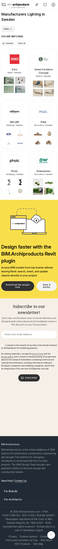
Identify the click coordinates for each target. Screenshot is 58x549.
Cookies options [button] (28, 536)
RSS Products (22, 543)
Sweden (8, 43)
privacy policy (7, 357)
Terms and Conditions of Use (22, 540)
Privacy (13, 536)
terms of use (37, 354)
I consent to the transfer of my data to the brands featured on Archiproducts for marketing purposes (29, 346)
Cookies (44, 536)
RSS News (47, 540)
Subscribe (29, 378)
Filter (8, 29)
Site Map (38, 543)
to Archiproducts (17, 7)
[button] (3, 4)
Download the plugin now (18, 286)
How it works (46, 286)
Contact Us (21, 480)
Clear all (21, 43)
